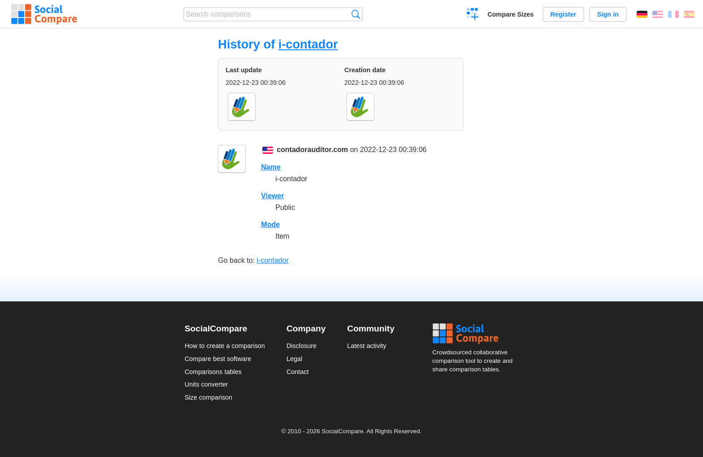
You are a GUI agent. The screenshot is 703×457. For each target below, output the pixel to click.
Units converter (206, 384)
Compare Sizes (510, 14)
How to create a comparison (225, 345)
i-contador (308, 44)
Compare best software (218, 358)
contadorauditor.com (312, 149)
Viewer (272, 196)
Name (271, 167)
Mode (270, 224)
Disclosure (301, 345)
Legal (294, 358)
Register (564, 14)
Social (475, 333)
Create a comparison (473, 15)
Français (673, 14)
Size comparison (208, 397)
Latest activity (366, 345)
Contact (297, 371)
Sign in (608, 14)
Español (689, 14)
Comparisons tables (213, 371)
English (657, 14)
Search (356, 14)
